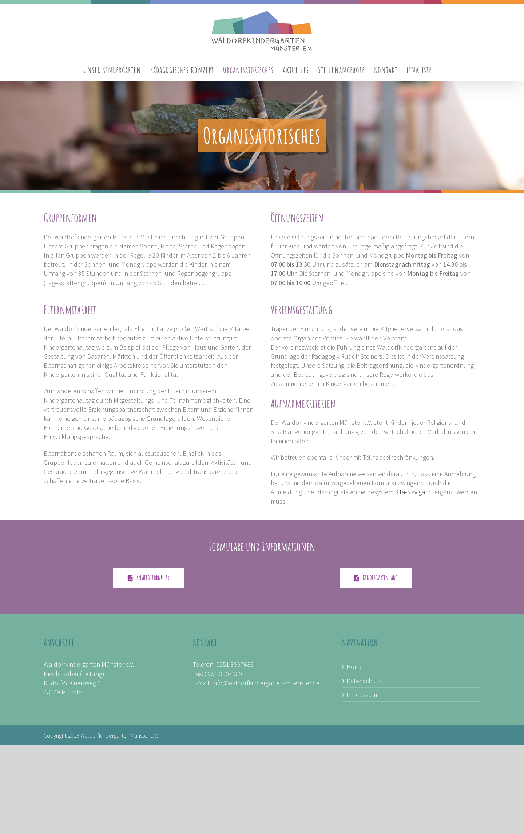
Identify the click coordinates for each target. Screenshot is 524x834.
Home (354, 666)
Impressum (361, 694)
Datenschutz (363, 681)
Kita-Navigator (414, 492)
